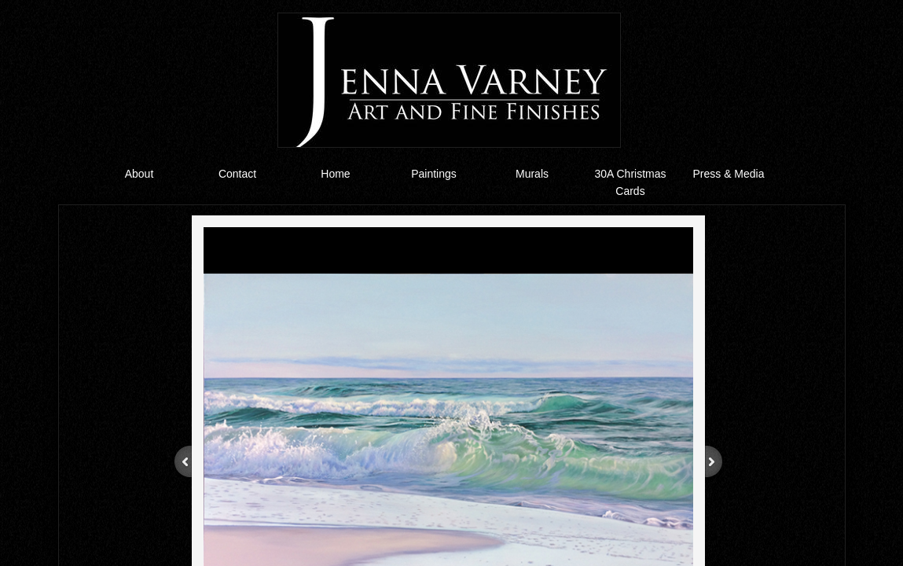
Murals (532, 173)
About (139, 173)
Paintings (434, 173)
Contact (237, 173)
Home (335, 173)
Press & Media (728, 173)
